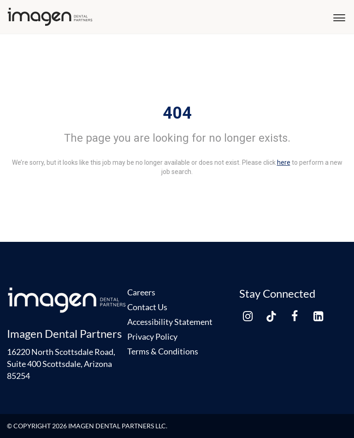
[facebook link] (294, 316)
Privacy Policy (152, 336)
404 (177, 113)
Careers (141, 292)
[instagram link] (247, 316)
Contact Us (147, 307)
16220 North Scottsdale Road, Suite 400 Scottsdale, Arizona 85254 (61, 364)
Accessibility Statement (169, 322)
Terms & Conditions (162, 351)
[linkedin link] (318, 316)
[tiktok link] (271, 316)
